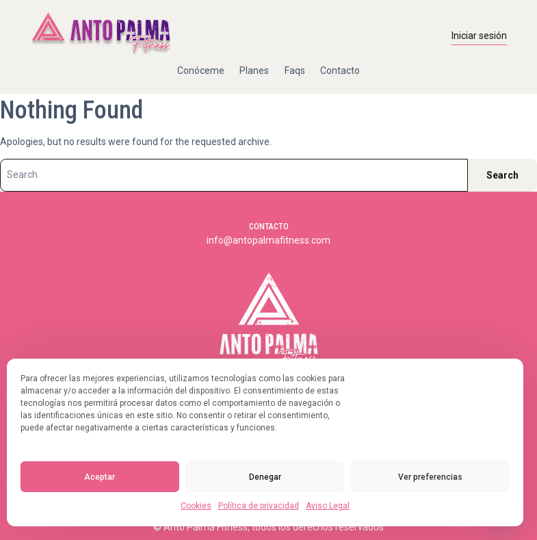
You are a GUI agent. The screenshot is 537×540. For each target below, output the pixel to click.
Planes (254, 70)
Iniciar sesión (479, 35)
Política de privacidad (258, 506)
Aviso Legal (328, 506)
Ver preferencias (430, 477)
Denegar (265, 477)
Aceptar (99, 477)
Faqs (295, 70)
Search (502, 175)
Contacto (340, 70)
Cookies (196, 506)
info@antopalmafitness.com (268, 240)
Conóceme (200, 70)
